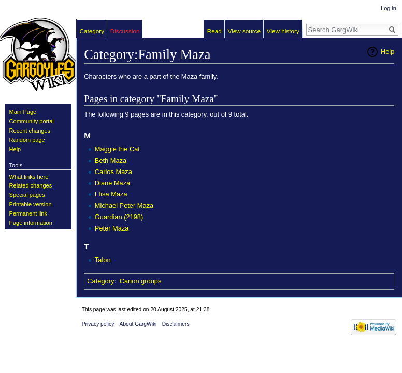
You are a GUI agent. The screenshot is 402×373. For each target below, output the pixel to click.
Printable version (30, 204)
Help (387, 51)
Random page (27, 140)
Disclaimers (176, 324)
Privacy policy (98, 324)
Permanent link (28, 213)
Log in (388, 8)
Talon (103, 260)
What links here (29, 177)
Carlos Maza (113, 172)
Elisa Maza (111, 194)
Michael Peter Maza (124, 205)
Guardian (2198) (119, 217)
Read (214, 30)
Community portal (31, 121)
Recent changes (30, 130)
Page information (30, 223)
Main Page (23, 112)
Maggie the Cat (117, 149)
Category (100, 281)
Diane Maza (112, 183)
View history (283, 30)
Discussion (125, 30)
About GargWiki (138, 324)
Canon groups (141, 281)
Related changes (30, 185)
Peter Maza (112, 228)
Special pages (27, 195)
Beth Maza (110, 160)
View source (244, 30)
